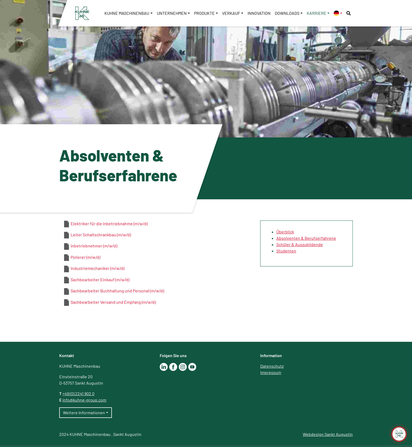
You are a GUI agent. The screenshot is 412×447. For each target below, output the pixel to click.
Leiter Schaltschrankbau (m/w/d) (101, 234)
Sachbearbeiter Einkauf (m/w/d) (100, 279)
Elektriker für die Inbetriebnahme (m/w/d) (109, 223)
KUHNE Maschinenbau (126, 13)
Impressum (270, 372)
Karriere (316, 13)
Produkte (204, 13)
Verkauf (231, 13)
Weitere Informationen (84, 412)
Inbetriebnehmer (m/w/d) (94, 245)
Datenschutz (272, 365)
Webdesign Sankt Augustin (328, 434)
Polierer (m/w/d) (85, 257)
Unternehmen (172, 13)
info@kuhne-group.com (84, 399)
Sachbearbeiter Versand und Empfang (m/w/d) (113, 302)
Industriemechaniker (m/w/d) (97, 268)
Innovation (259, 13)
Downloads (287, 13)
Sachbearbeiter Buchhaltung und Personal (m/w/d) (117, 290)
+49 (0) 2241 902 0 (78, 393)
